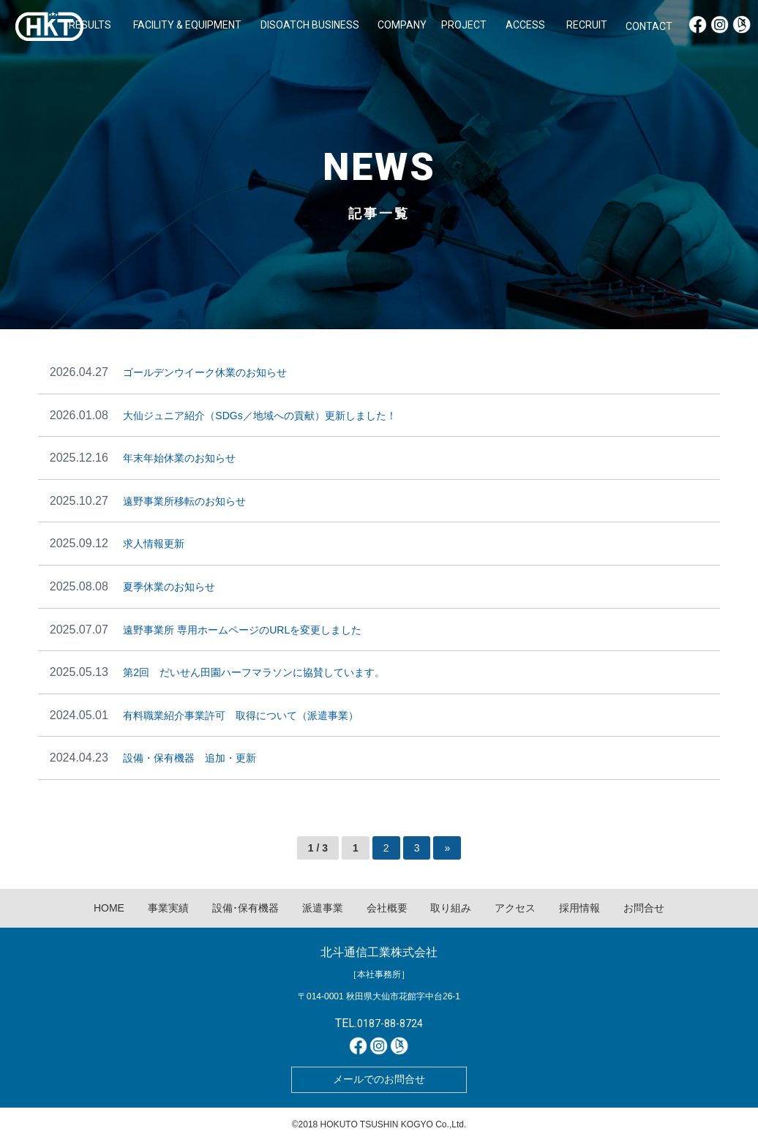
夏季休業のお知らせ (169, 587)
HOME (109, 908)
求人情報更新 (153, 543)
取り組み (450, 908)
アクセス (515, 908)
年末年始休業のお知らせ (179, 458)
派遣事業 (322, 908)
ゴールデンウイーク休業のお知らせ (205, 372)
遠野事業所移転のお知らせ (184, 501)
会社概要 (387, 908)
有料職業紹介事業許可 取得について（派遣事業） (241, 715)
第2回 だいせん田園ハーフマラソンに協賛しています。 (254, 672)
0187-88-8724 (390, 1023)
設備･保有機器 (245, 908)
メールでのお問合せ (379, 1079)
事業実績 (168, 908)
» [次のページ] (447, 848)
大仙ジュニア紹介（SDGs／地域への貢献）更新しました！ (259, 415)
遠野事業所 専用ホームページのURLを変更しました (242, 630)
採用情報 (579, 908)
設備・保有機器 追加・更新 (189, 758)
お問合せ (643, 908)
